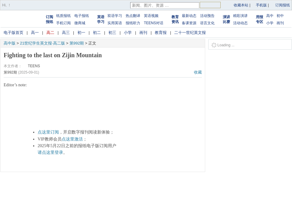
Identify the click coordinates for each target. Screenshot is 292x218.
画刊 (280, 23)
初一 (81, 32)
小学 (269, 23)
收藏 (198, 72)
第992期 (77, 43)
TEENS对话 (153, 23)
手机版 (261, 5)
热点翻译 (133, 16)
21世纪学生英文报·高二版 (42, 43)
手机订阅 (63, 23)
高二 (50, 32)
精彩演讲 (240, 16)
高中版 (9, 43)
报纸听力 (133, 23)
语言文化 (207, 23)
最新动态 (189, 16)
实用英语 (114, 23)
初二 (97, 32)
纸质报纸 (63, 16)
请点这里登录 (50, 152)
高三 (66, 32)
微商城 (79, 23)
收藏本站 (241, 5)
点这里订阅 (48, 132)
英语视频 (151, 16)
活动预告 (207, 16)
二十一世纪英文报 (190, 32)
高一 (35, 32)
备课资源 (189, 23)
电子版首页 (13, 32)
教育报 (161, 32)
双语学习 (114, 16)
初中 (280, 16)
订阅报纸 (282, 5)
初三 (112, 32)
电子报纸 (81, 16)
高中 (269, 16)
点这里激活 (72, 139)
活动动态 (240, 23)
